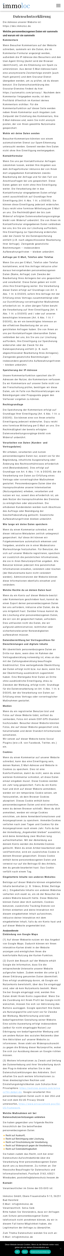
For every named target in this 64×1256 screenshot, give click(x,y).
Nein (25, 1252)
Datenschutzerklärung (40, 1252)
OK (17, 1252)
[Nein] (60, 1248)
